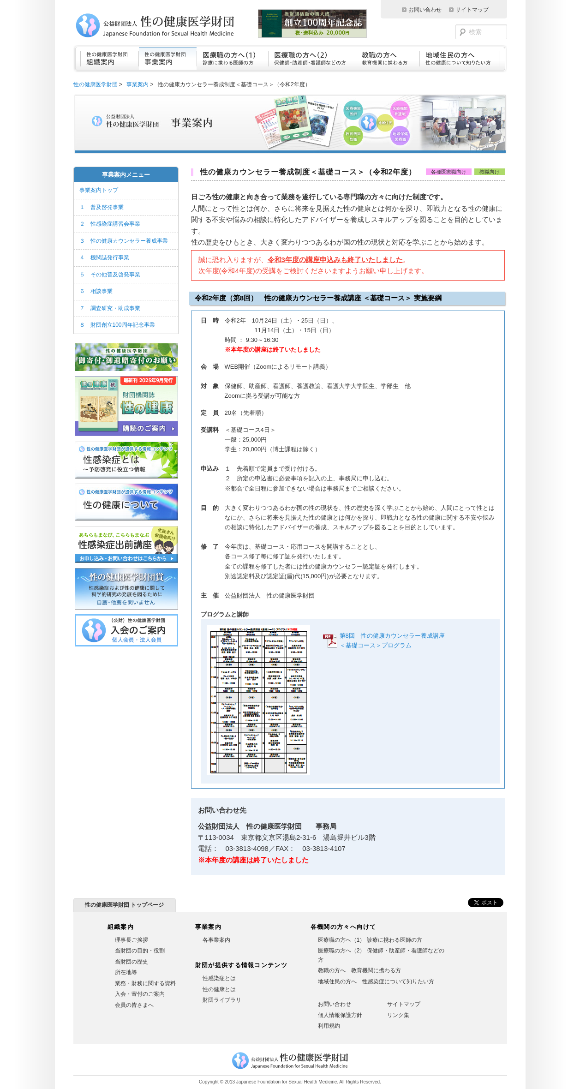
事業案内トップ (98, 190)
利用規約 (329, 1026)
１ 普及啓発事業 (101, 207)
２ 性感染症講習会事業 (109, 224)
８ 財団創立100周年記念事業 (117, 325)
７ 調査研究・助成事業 (109, 308)
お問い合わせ (425, 9)
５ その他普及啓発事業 (109, 274)
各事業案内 (216, 940)
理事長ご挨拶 (131, 940)
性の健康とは (219, 989)
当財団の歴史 (131, 961)
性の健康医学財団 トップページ (124, 905)
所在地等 (126, 972)
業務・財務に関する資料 (145, 983)
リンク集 (398, 1015)
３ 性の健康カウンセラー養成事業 (123, 241)
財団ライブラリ (222, 1000)
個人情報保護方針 (340, 1015)
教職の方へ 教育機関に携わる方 (359, 970)
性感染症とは (219, 978)
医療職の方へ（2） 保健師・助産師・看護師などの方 (381, 955)
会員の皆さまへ (134, 1005)
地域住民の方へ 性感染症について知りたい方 (376, 981)
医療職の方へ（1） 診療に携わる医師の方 (370, 940)
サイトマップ (472, 9)
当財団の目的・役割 (140, 950)
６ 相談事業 (96, 291)
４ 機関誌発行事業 (104, 257)
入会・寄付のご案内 (140, 994)
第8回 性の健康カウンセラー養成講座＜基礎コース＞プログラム (392, 640)
